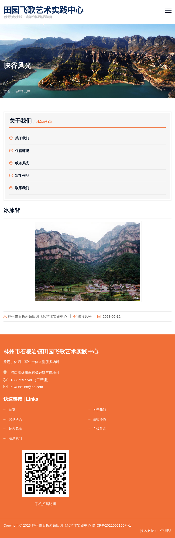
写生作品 (19, 176)
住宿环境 (19, 151)
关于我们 (19, 138)
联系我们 (19, 188)
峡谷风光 (19, 163)
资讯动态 (15, 419)
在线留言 (99, 429)
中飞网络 (165, 531)
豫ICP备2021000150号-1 (111, 525)
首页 (6, 91)
